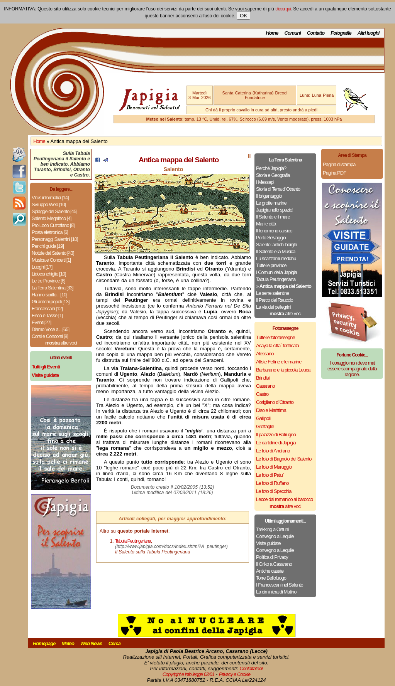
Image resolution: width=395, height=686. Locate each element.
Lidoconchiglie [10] (49, 274)
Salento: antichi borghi (276, 244)
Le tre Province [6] (48, 281)
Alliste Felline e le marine (279, 362)
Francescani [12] (47, 308)
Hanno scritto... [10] (49, 295)
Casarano (265, 386)
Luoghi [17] (42, 267)
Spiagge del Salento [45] (54, 211)
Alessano (264, 353)
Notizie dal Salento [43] (53, 253)
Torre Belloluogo (271, 578)
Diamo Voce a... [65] (50, 329)
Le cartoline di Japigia (276, 443)
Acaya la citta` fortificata (277, 345)
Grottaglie (265, 426)
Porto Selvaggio (271, 237)
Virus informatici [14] (50, 197)
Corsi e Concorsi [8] (50, 336)
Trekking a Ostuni (272, 529)
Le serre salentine (272, 293)
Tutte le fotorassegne (275, 337)
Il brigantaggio (269, 196)
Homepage (44, 643)
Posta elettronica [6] (50, 232)
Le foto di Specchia (274, 491)
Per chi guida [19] (48, 246)
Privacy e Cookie (235, 674)
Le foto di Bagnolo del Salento (283, 459)
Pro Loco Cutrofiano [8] (53, 225)
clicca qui (282, 9)
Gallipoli (263, 418)
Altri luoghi (369, 33)
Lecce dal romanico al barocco (284, 499)
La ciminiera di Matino (276, 592)
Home (272, 33)
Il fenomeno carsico (274, 231)
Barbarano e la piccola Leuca (283, 370)
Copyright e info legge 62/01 (189, 674)
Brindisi (263, 378)
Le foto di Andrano (273, 451)
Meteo (67, 643)
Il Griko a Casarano (274, 564)
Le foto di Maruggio (274, 467)
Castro (262, 394)
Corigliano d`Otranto (274, 402)
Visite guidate (268, 543)
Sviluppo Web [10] (49, 204)
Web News (91, 643)
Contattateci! (251, 668)
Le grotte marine (271, 203)
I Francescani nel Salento (279, 585)
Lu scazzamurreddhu (276, 258)
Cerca (114, 643)
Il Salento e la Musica (275, 251)
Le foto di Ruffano (272, 483)
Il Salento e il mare (273, 217)
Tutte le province (271, 265)
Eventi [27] (41, 322)
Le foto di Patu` (270, 475)
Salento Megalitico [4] (51, 218)
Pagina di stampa (339, 164)
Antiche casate (269, 571)
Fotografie (341, 33)
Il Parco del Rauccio (274, 300)
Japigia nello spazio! (274, 210)
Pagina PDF (334, 173)
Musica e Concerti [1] (51, 260)
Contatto (315, 33)
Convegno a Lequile (275, 536)
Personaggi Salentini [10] (55, 239)
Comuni (292, 33)
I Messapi (265, 182)
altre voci (61, 343)
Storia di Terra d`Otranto (278, 189)
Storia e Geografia (273, 175)
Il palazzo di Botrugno (276, 434)
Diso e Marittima (271, 410)
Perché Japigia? (271, 168)
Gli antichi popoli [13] (51, 301)
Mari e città (266, 224)
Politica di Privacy (272, 557)
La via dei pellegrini (273, 307)
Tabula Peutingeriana (275, 279)
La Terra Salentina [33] (52, 288)
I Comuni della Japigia (276, 272)
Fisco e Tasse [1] (47, 315)
